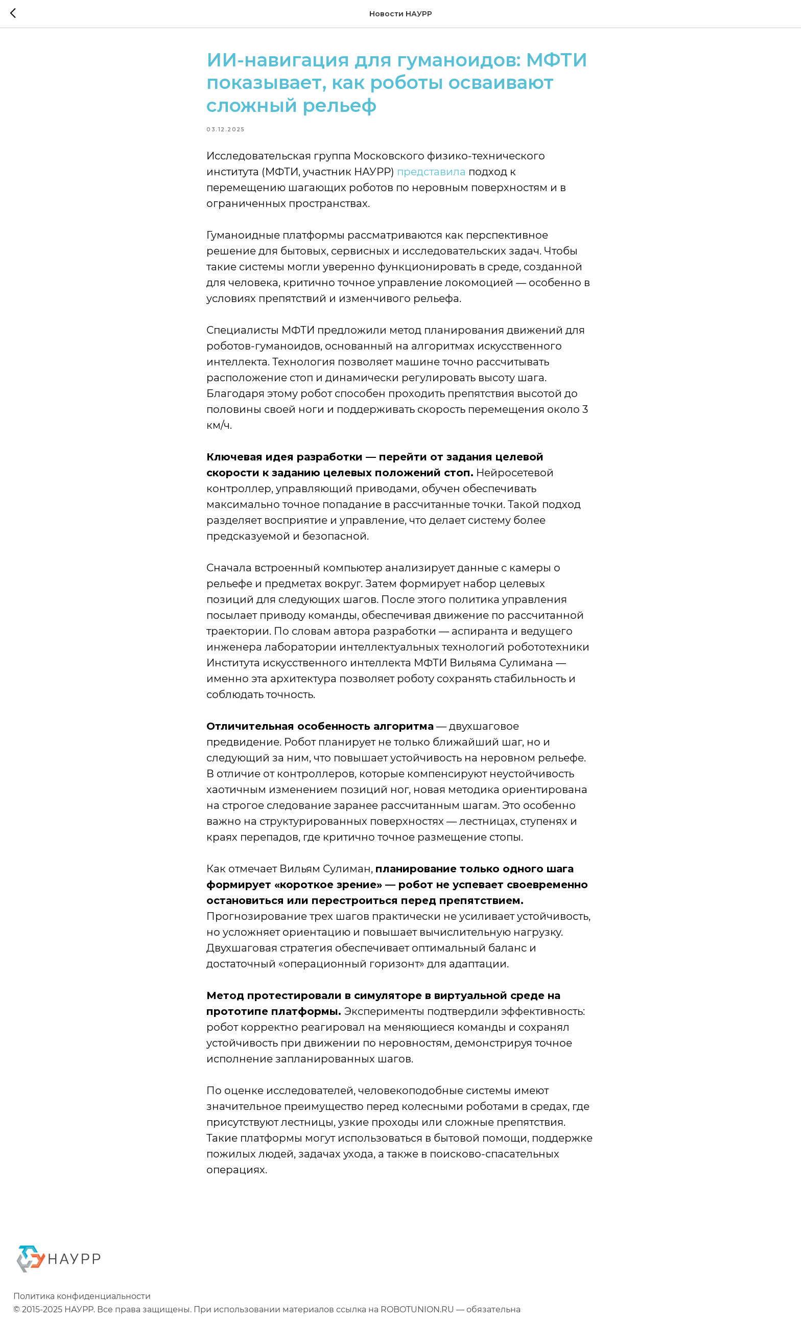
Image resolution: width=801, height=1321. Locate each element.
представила (431, 172)
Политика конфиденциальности (82, 1296)
